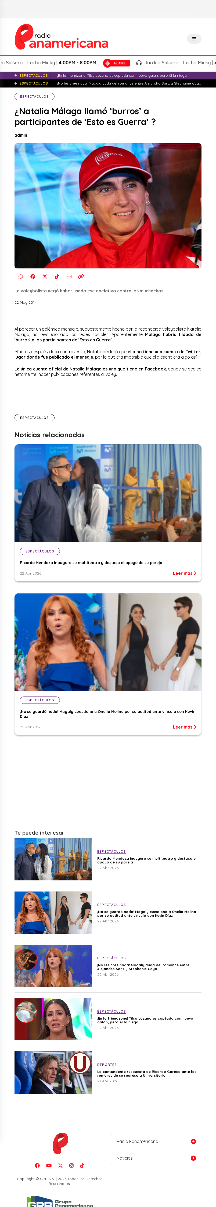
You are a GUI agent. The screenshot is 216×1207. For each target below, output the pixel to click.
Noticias (125, 1158)
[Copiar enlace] (81, 277)
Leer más (184, 573)
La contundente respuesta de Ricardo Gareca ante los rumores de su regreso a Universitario (146, 1073)
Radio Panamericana (137, 1141)
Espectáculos (34, 97)
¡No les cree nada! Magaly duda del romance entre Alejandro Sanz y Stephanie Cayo (143, 967)
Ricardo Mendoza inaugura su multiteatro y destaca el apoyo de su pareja (91, 562)
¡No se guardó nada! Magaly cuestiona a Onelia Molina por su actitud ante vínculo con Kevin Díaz (146, 913)
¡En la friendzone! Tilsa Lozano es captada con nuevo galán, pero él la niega (145, 1020)
